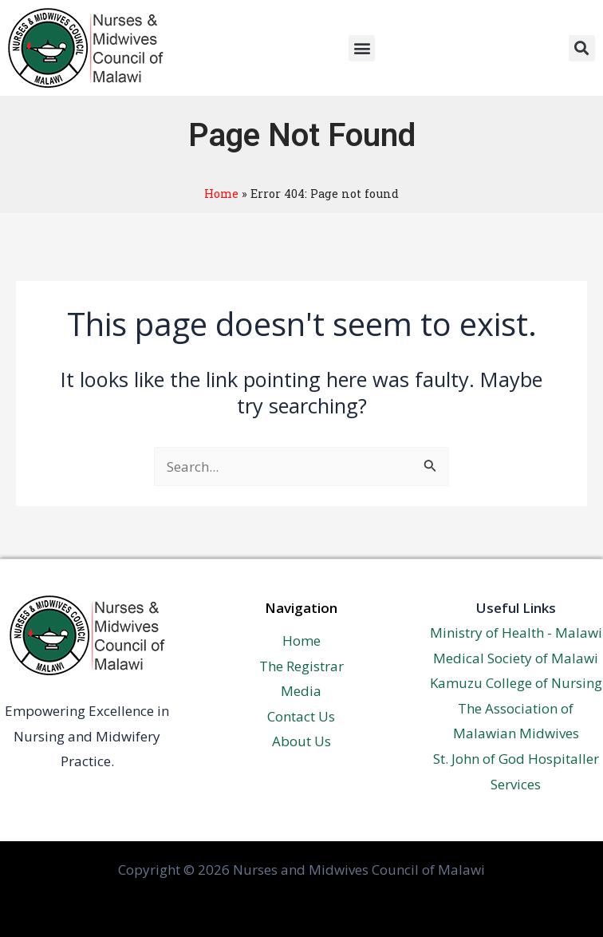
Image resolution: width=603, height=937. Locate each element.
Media (301, 691)
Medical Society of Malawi (515, 658)
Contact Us (301, 716)
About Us (301, 741)
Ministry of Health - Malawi (516, 632)
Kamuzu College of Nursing (516, 683)
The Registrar (301, 666)
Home (221, 193)
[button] (362, 48)
